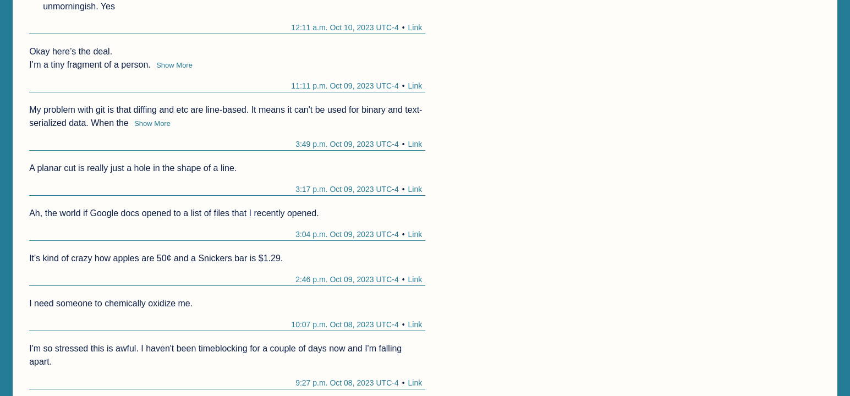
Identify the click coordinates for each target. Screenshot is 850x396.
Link (415, 27)
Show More (174, 65)
